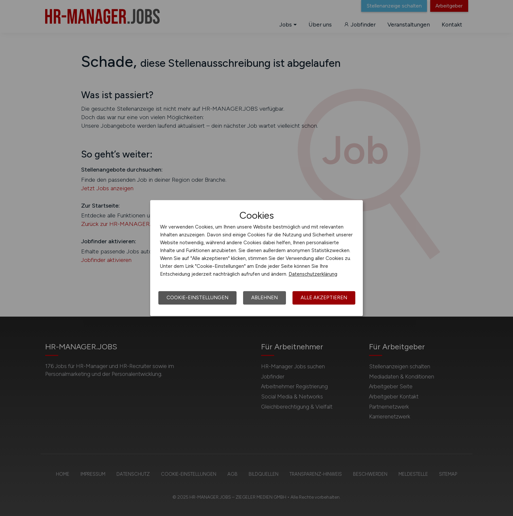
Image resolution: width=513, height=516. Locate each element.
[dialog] (256, 258)
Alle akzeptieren (324, 298)
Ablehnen (264, 298)
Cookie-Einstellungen (197, 298)
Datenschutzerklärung (313, 274)
